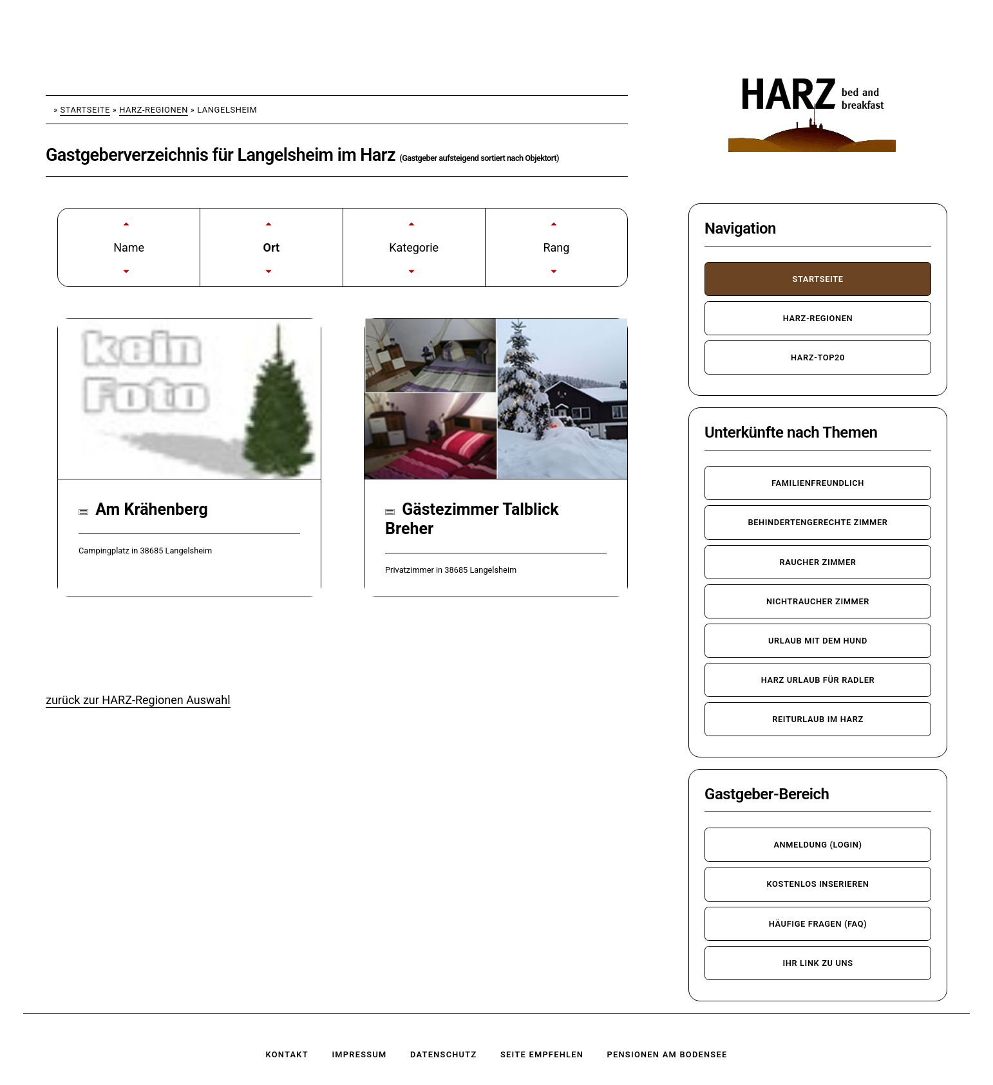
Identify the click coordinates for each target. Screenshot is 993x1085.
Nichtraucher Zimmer (817, 601)
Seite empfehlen (541, 1054)
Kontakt (287, 1054)
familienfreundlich (817, 483)
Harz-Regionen (153, 110)
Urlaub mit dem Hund (817, 640)
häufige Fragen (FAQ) (818, 924)
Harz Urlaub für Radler (818, 680)
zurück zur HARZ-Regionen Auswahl (138, 700)
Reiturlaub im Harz (818, 719)
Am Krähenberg (143, 509)
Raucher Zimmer (817, 562)
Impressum (359, 1054)
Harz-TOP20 (818, 357)
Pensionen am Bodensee (667, 1054)
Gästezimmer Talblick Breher (472, 519)
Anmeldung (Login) (817, 844)
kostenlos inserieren (817, 884)
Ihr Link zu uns (817, 963)
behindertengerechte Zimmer (817, 522)
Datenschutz (443, 1054)
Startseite (85, 110)
